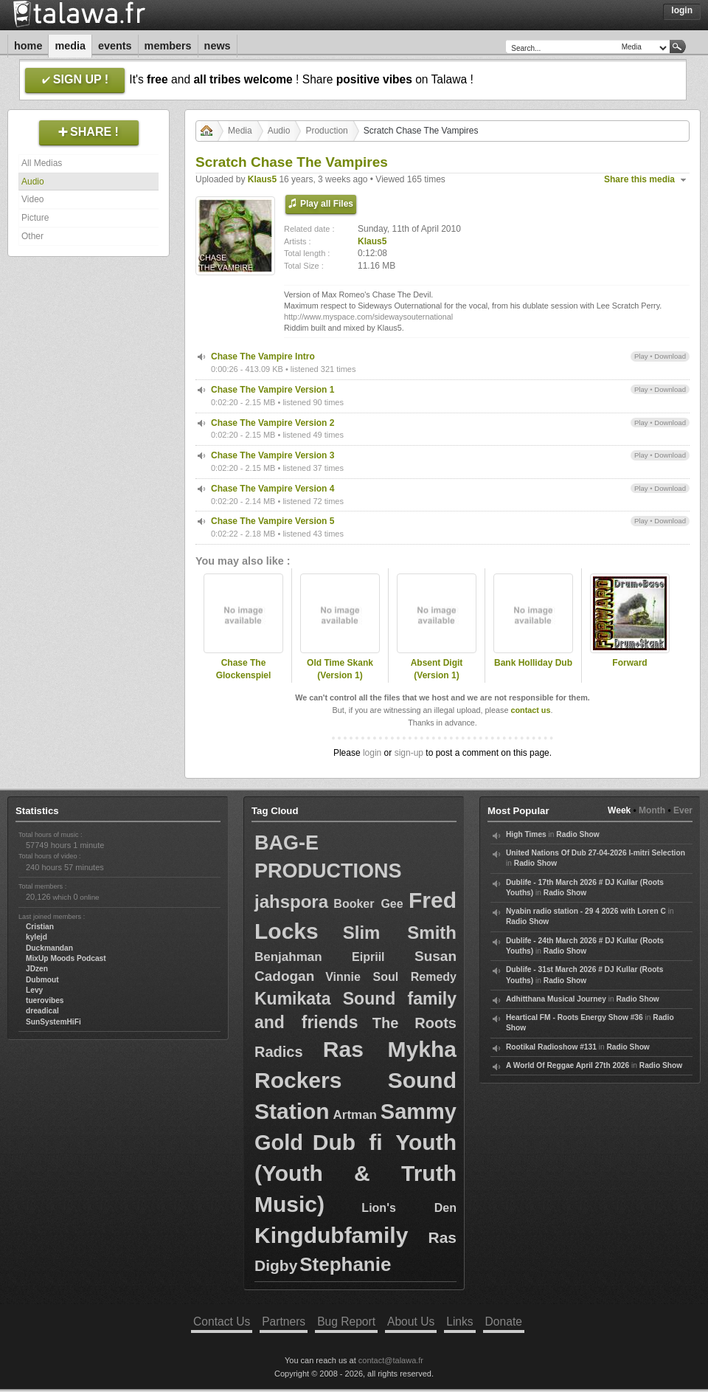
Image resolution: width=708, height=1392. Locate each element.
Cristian (40, 927)
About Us (410, 1321)
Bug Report (346, 1321)
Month (652, 810)
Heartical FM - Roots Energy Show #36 (574, 1017)
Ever (683, 810)
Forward (629, 663)
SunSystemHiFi (53, 1022)
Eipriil (368, 957)
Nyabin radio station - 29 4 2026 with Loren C (586, 911)
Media (70, 46)
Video (32, 199)
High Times (526, 834)
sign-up (409, 753)
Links (459, 1321)
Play (641, 356)
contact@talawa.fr (390, 1360)
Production (326, 130)
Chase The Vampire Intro (263, 356)
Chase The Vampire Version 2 (272, 423)
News (217, 46)
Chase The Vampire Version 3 (272, 455)
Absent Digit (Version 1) (437, 669)
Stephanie (345, 1264)
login (372, 753)
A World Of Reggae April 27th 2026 (567, 1065)
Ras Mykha (390, 1049)
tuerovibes (45, 1000)
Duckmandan (49, 948)
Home (28, 46)
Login (682, 10)
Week (619, 810)
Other (32, 236)
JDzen (37, 969)
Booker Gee (368, 903)
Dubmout (42, 980)
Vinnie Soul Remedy (391, 977)
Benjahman (288, 957)
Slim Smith (400, 933)
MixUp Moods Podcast (66, 958)
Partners (283, 1321)
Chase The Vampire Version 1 (272, 390)
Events (115, 46)
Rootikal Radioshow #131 (551, 1047)
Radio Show (577, 834)
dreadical (42, 1011)
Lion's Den (409, 1208)
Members (168, 46)
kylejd (36, 937)
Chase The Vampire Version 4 (272, 488)
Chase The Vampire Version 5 (272, 521)
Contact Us (221, 1321)
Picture (35, 218)
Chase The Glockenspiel (243, 669)
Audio (32, 181)
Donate (503, 1321)
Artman (355, 1115)
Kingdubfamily (331, 1235)
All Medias (41, 163)
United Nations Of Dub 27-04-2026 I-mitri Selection (595, 853)
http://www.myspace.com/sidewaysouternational (368, 316)
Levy (34, 990)
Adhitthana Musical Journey (556, 999)
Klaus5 (262, 179)
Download (670, 356)
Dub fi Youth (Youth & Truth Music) (355, 1173)
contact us (530, 710)
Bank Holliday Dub (533, 663)
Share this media (639, 179)
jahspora (291, 902)
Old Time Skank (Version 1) (340, 669)
